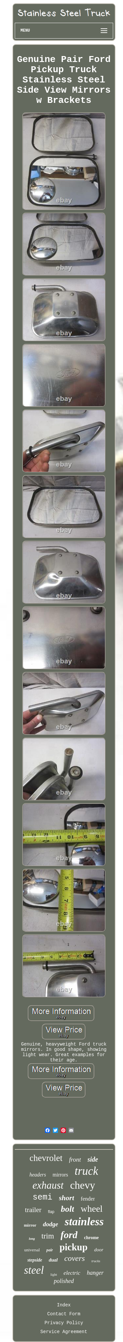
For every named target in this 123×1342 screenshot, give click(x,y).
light (54, 1274)
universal (32, 1249)
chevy (82, 1185)
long (32, 1238)
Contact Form (63, 1314)
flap (51, 1211)
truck (86, 1171)
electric (72, 1273)
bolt (67, 1209)
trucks (96, 1261)
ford (69, 1234)
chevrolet (46, 1158)
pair (49, 1250)
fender (88, 1199)
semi (42, 1197)
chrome (91, 1237)
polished (64, 1281)
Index (64, 1305)
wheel (92, 1209)
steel (34, 1270)
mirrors (60, 1174)
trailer (33, 1210)
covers (74, 1258)
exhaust (48, 1185)
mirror (30, 1225)
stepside (34, 1260)
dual (53, 1260)
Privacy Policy (64, 1323)
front (75, 1159)
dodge (50, 1224)
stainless (84, 1221)
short (66, 1198)
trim (47, 1236)
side (93, 1159)
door (98, 1249)
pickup (73, 1247)
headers (38, 1174)
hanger (95, 1272)
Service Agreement (63, 1331)
